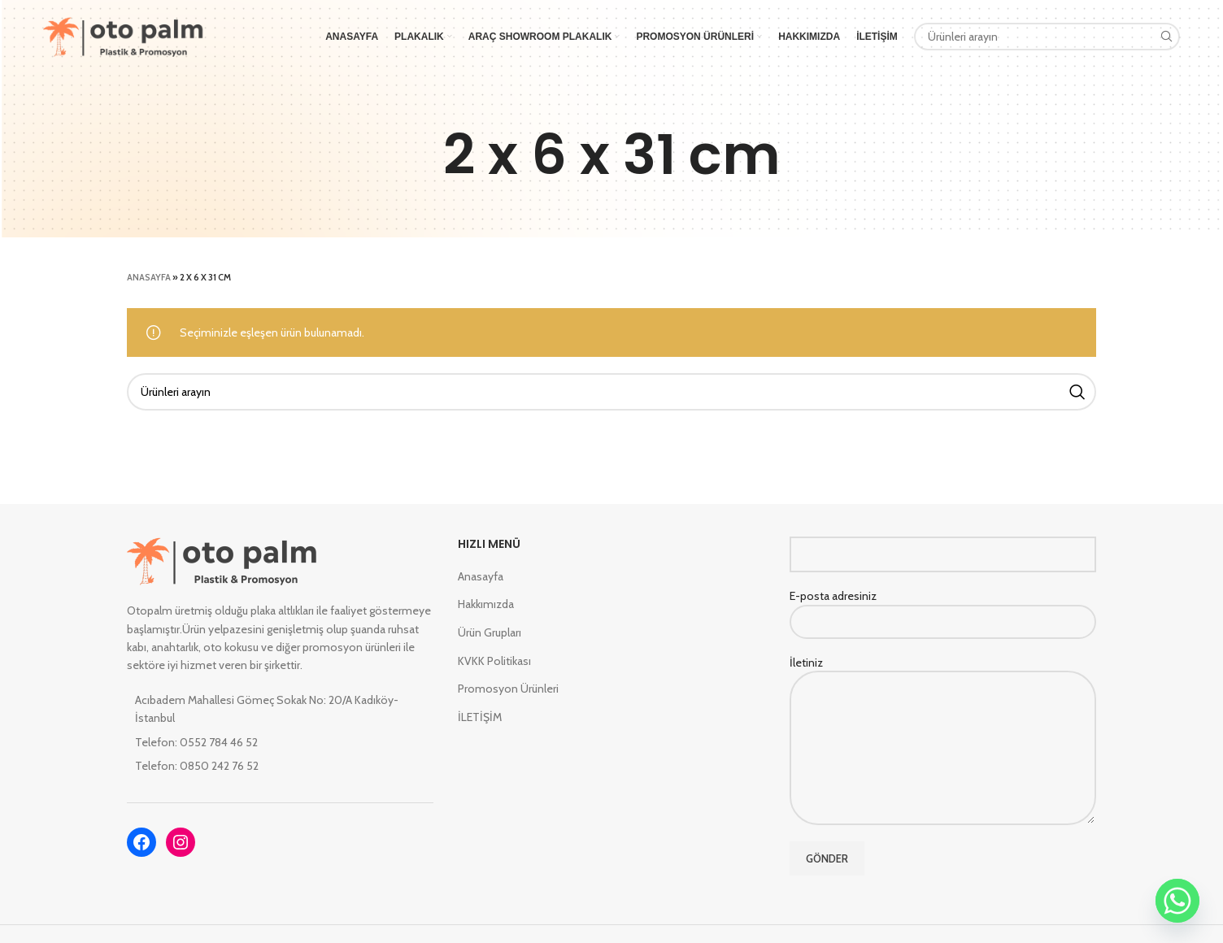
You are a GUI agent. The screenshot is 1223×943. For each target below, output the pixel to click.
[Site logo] (123, 35)
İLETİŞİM (480, 717)
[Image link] (222, 560)
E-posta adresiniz (943, 608)
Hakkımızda (486, 604)
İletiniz (943, 704)
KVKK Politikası (494, 661)
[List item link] (280, 742)
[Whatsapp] (1177, 901)
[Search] (1047, 36)
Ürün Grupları (489, 632)
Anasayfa (149, 277)
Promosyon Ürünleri (508, 688)
